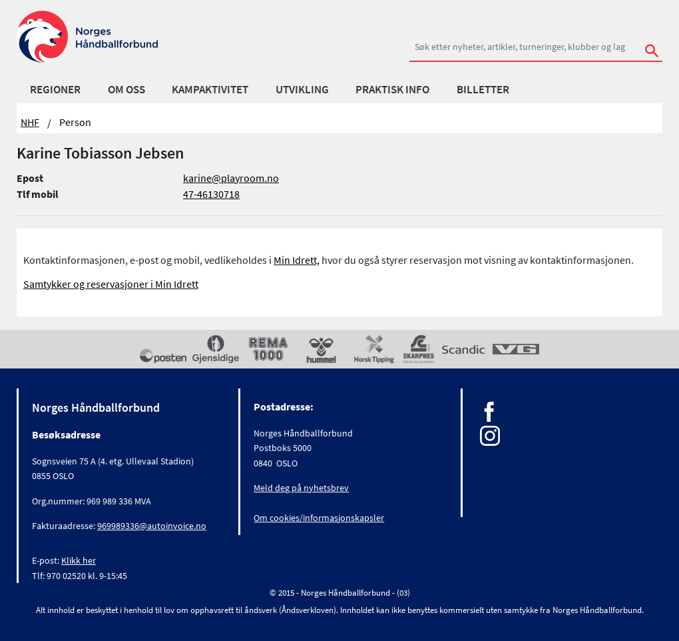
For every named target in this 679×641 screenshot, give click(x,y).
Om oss (126, 89)
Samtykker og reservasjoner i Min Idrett (110, 284)
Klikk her (78, 560)
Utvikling (302, 89)
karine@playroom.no (231, 178)
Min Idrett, (297, 260)
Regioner (55, 89)
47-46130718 (211, 194)
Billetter (483, 89)
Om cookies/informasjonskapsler (319, 518)
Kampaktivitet (210, 89)
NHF (30, 122)
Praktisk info (392, 89)
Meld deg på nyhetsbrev (301, 488)
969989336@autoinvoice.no (151, 526)
